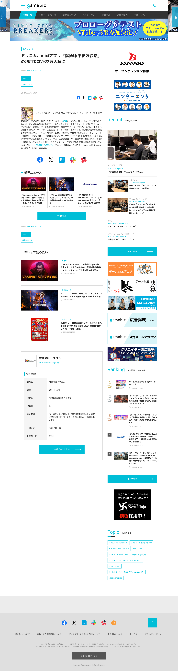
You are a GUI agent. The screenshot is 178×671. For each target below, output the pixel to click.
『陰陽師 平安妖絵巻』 (43, 144)
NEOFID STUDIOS (115, 578)
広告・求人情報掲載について (49, 634)
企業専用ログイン (89, 656)
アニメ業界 (122, 14)
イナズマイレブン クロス (118, 543)
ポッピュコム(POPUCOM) (118, 554)
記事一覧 (27, 14)
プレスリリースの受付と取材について (84, 634)
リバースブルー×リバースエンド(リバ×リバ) (125, 560)
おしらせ (133, 634)
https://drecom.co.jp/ (49, 362)
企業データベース (47, 14)
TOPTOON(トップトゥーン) (119, 548)
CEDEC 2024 (137, 548)
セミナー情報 (88, 14)
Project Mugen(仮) (139, 554)
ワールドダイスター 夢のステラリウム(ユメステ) (126, 572)
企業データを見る (62, 449)
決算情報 (105, 14)
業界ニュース (28, 49)
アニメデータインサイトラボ (141, 543)
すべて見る (62, 215)
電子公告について (115, 634)
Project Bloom (114, 566)
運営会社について (22, 634)
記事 (65, 121)
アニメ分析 (139, 14)
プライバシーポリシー (154, 634)
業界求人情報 (69, 14)
